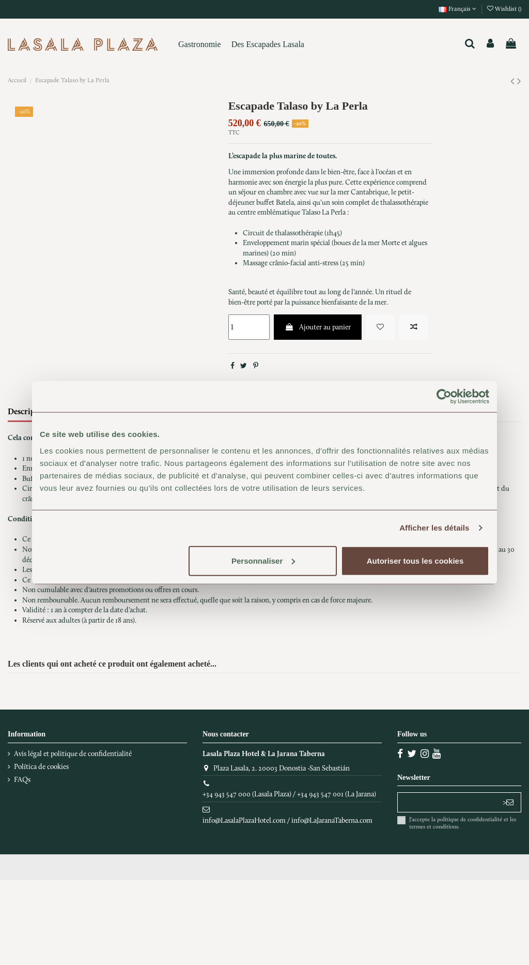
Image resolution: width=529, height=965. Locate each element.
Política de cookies (41, 766)
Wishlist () (504, 8)
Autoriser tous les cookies (415, 560)
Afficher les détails (434, 527)
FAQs (22, 779)
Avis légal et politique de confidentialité (73, 753)
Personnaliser (263, 560)
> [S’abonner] (508, 802)
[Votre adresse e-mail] (446, 802)
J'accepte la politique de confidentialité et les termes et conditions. (462, 823)
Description (29, 411)
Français (457, 8)
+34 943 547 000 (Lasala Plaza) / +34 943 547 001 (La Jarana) (289, 794)
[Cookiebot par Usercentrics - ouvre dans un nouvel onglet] (444, 396)
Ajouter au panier (318, 327)
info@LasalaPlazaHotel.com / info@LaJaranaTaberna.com (287, 820)
